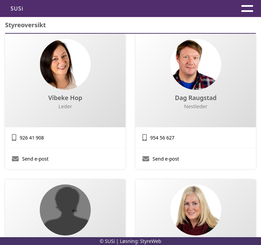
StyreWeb (150, 241)
